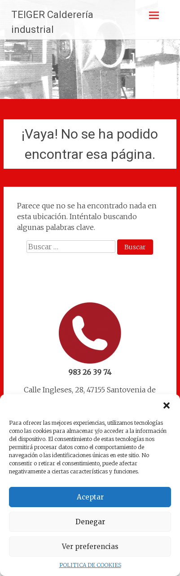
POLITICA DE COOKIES (90, 565)
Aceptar (90, 497)
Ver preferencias (90, 546)
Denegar (90, 522)
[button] (166, 405)
